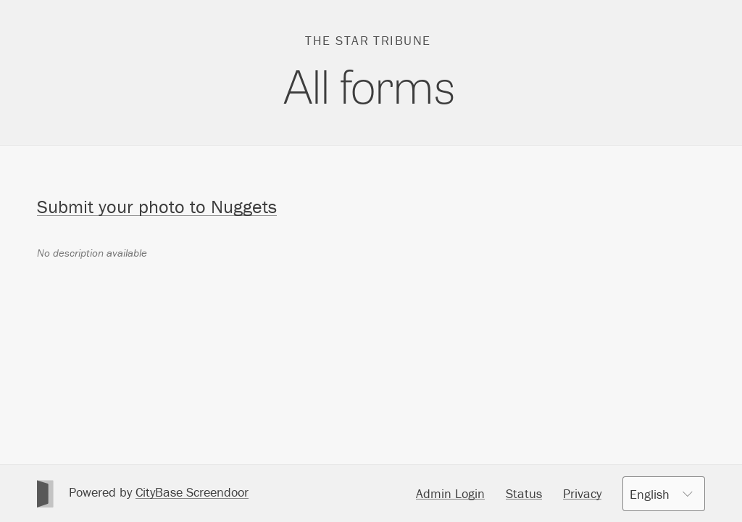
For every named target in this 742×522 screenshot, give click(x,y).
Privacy (582, 493)
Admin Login (450, 493)
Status (524, 493)
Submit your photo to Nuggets (157, 206)
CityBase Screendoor (192, 492)
